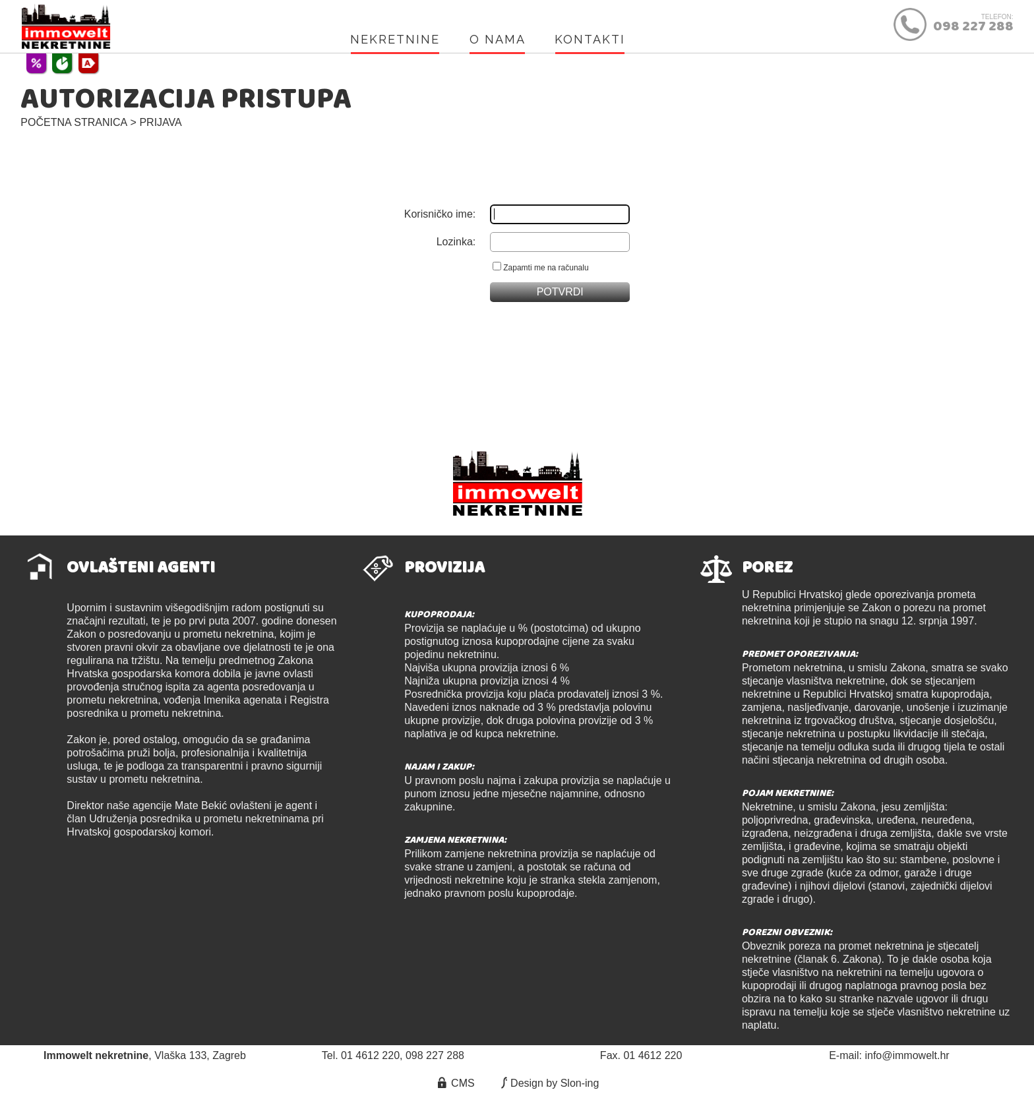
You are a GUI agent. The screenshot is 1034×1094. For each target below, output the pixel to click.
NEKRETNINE (395, 39)
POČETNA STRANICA (73, 122)
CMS (455, 1083)
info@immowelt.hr (907, 1055)
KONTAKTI (590, 39)
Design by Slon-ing (548, 1083)
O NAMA (498, 39)
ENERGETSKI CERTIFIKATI (88, 63)
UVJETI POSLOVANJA (36, 63)
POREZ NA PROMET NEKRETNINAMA (62, 63)
